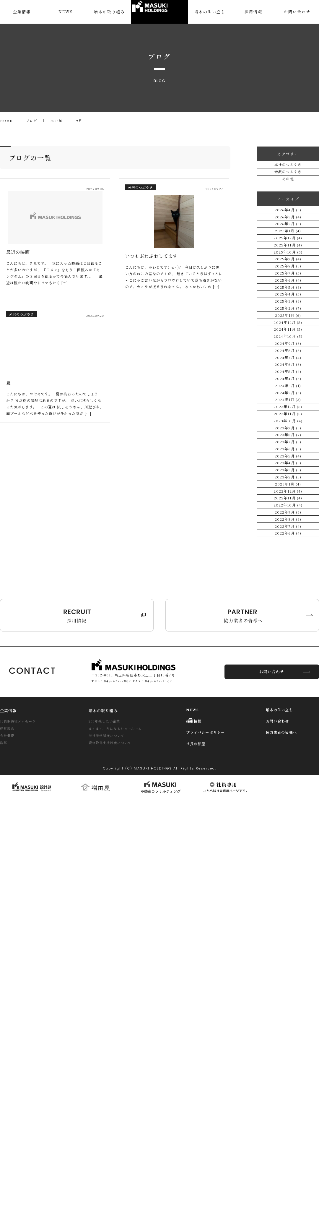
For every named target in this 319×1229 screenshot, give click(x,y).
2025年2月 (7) (288, 459)
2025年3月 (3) (288, 444)
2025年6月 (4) (288, 397)
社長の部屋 (198, 1178)
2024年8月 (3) (288, 553)
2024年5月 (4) (288, 600)
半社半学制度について (109, 1170)
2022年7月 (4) (288, 945)
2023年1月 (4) (288, 851)
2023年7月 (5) (288, 757)
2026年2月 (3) (288, 272)
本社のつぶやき (288, 169)
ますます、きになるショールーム (119, 1161)
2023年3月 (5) (288, 820)
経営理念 (8, 1161)
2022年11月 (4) (288, 882)
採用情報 (195, 1153)
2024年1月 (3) (288, 663)
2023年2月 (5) (288, 835)
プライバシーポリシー (209, 1165)
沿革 (4, 1178)
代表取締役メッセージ (20, 1153)
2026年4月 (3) (288, 240)
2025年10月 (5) (288, 334)
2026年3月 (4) (288, 256)
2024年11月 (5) (288, 506)
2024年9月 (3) (288, 538)
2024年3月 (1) (288, 632)
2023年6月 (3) (288, 773)
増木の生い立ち (282, 1141)
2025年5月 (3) (288, 412)
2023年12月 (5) (288, 679)
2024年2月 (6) (288, 647)
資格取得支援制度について (113, 1178)
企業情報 (9, 1142)
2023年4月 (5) (288, 804)
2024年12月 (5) (288, 491)
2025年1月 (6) (288, 475)
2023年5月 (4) (288, 788)
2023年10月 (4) (288, 710)
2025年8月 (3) (288, 365)
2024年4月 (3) (288, 616)
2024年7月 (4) (288, 569)
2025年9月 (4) (288, 350)
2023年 (59, 120)
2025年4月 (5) (288, 428)
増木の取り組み (105, 1142)
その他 (288, 201)
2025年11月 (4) (288, 319)
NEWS (194, 1141)
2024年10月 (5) (288, 522)
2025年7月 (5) (288, 381)
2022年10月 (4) (288, 898)
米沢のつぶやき (288, 185)
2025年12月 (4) (288, 303)
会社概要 (8, 1170)
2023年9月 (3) (288, 726)
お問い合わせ (272, 1102)
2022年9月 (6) (288, 914)
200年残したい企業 (107, 1153)
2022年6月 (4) (288, 961)
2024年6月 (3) (288, 585)
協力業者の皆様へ (285, 1165)
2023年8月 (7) (288, 741)
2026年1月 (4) (288, 287)
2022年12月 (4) (288, 867)
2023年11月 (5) (288, 694)
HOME (7, 120)
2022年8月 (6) (288, 929)
